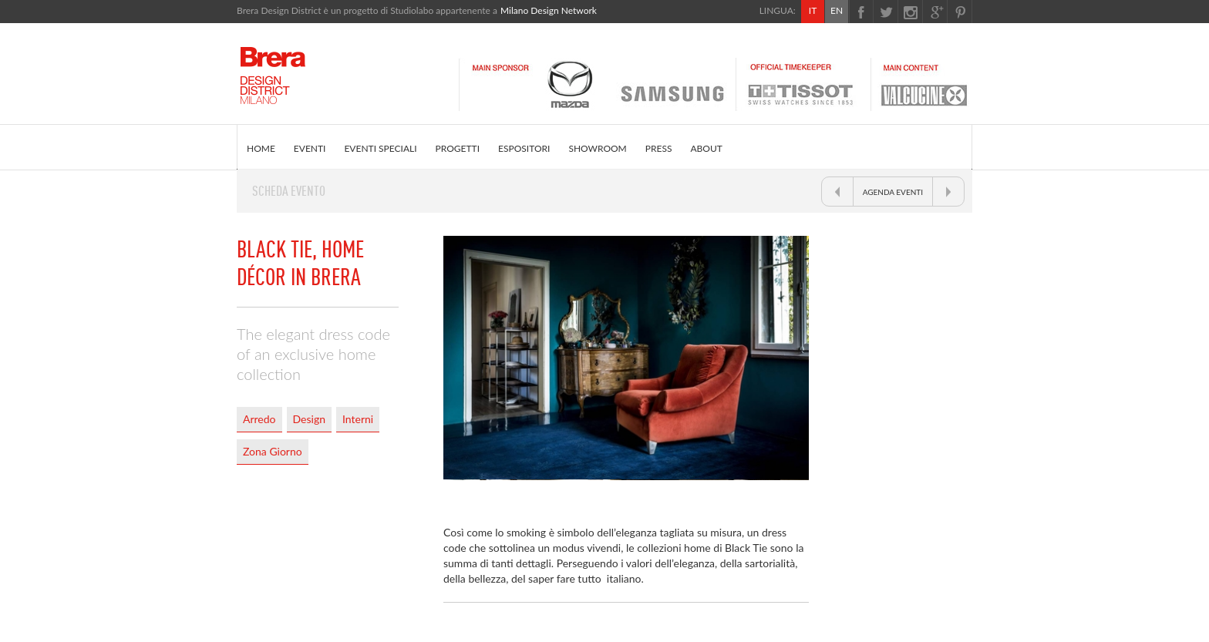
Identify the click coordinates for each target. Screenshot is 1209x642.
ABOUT (706, 148)
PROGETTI (458, 148)
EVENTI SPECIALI (380, 148)
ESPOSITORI (524, 148)
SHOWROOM (597, 148)
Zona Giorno (272, 451)
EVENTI (310, 148)
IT (813, 10)
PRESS (658, 148)
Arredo (259, 418)
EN (836, 10)
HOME (261, 148)
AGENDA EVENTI (893, 192)
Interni (357, 418)
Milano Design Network (548, 10)
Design (309, 418)
